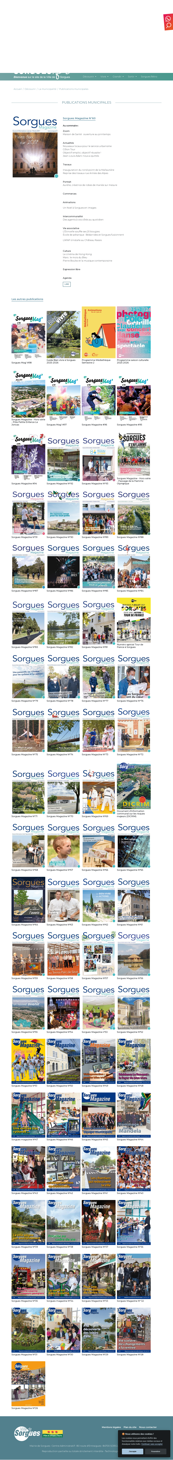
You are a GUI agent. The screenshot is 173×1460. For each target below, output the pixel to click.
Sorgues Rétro (149, 76)
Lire (67, 284)
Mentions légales (111, 1427)
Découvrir (88, 76)
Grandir (117, 76)
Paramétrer (155, 1451)
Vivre (103, 76)
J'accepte (132, 1451)
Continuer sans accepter (152, 1444)
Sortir (131, 76)
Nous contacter (148, 1427)
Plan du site (130, 1427)
